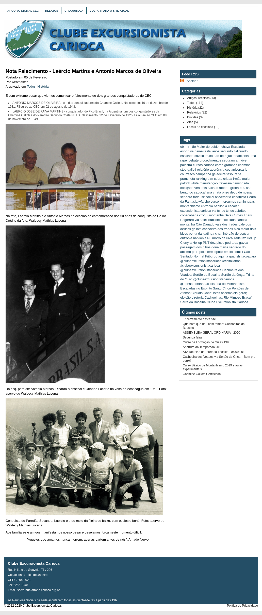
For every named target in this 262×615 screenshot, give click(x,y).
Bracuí (247, 297)
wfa (201, 201)
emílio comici (233, 252)
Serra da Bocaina (193, 302)
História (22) (195, 107)
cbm (183, 147)
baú (242, 188)
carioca (209, 165)
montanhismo (190, 206)
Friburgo (211, 256)
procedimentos (210, 160)
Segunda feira (192, 337)
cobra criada (223, 179)
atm (210, 179)
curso (215, 201)
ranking (201, 179)
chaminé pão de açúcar (232, 233)
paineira (200, 151)
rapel (184, 160)
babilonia (242, 156)
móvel (242, 160)
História (43, 86)
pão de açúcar (224, 156)
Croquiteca (73, 10)
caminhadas (246, 201)
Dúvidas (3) (195, 117)
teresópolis (215, 252)
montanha (216, 215)
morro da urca (222, 238)
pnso (225, 192)
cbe (207, 201)
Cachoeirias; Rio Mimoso (222, 297)
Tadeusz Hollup (245, 238)
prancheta (187, 179)
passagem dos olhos (195, 247)
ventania (200, 188)
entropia (186, 238)
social (210, 197)
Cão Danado (205, 224)
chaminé (244, 165)
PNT (206, 243)
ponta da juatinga (201, 233)
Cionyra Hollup (191, 243)
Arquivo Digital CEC (23, 10)
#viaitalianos (231, 261)
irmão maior (242, 179)
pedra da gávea (236, 243)
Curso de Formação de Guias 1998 (206, 342)
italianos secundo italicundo (227, 151)
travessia (225, 183)
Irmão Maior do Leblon (203, 147)
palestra (186, 165)
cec (227, 169)
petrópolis (199, 252)
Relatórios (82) (197, 112)
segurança (230, 160)
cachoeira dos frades (217, 229)
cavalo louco (203, 156)
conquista (239, 197)
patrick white (189, 183)
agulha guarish (229, 256)
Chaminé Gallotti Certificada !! (203, 374)
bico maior (241, 229)
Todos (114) (195, 103)
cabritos (241, 211)
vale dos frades (226, 224)
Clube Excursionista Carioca (227, 302)
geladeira (219, 174)
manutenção (209, 183)
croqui (203, 215)
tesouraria (233, 174)
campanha (203, 174)
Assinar (192, 81)
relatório (203, 169)
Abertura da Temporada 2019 (202, 347)
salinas (213, 188)
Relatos (51, 10)
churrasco (187, 174)
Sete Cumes (234, 215)
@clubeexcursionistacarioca (200, 261)
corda (219, 165)
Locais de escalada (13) (203, 127)
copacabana (189, 215)
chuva (225, 147)
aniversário (223, 197)
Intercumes (228, 201)
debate (194, 160)
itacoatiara (248, 256)
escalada (186, 156)
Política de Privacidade (242, 605)
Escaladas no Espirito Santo (201, 288)
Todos (31, 86)
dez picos (217, 243)
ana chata (213, 192)
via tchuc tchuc (223, 211)
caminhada (241, 183)
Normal (198, 256)
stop (183, 169)
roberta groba (229, 188)
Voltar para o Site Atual (109, 10)
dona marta (219, 247)
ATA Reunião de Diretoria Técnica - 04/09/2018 (214, 352)
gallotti (197, 229)
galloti (191, 169)
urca (253, 156)
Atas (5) (192, 122)
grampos (230, 165)
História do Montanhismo (228, 284)
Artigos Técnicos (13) (201, 98)
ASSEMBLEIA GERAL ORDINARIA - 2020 (211, 332)
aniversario (239, 169)
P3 (209, 238)
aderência (217, 169)
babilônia (199, 238)
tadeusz (199, 197)
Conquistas (212, 293)
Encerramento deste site (199, 319)
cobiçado (186, 188)
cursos (198, 165)
